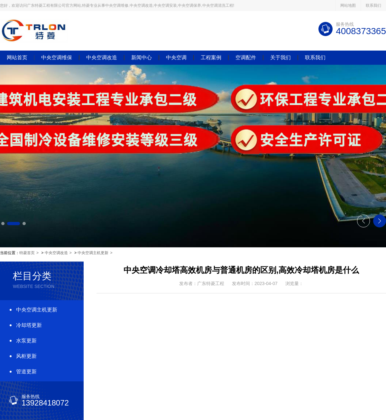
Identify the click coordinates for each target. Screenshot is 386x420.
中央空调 (176, 57)
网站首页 (17, 57)
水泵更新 (26, 340)
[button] (3, 223)
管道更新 (26, 371)
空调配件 (245, 57)
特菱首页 (27, 253)
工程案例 (211, 57)
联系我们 (373, 5)
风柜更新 (26, 356)
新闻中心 (141, 57)
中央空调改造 (101, 57)
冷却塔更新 (29, 325)
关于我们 (280, 57)
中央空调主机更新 (93, 253)
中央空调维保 (56, 57)
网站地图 (348, 5)
